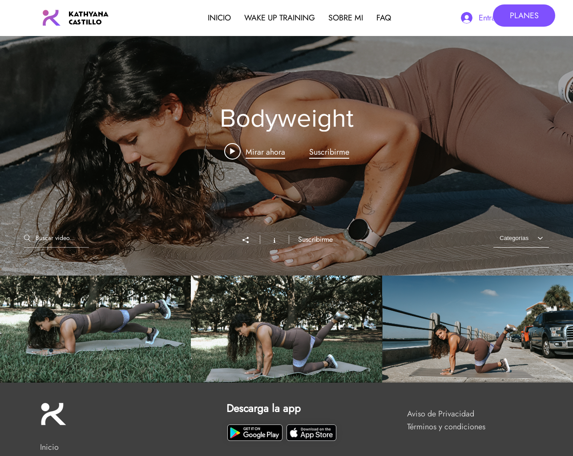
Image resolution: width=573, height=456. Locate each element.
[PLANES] (524, 15)
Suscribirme (315, 239)
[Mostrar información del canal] (274, 239)
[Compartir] (250, 239)
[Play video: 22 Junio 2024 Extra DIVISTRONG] (254, 151)
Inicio (49, 447)
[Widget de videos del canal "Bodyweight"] (286, 209)
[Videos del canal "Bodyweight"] (286, 329)
